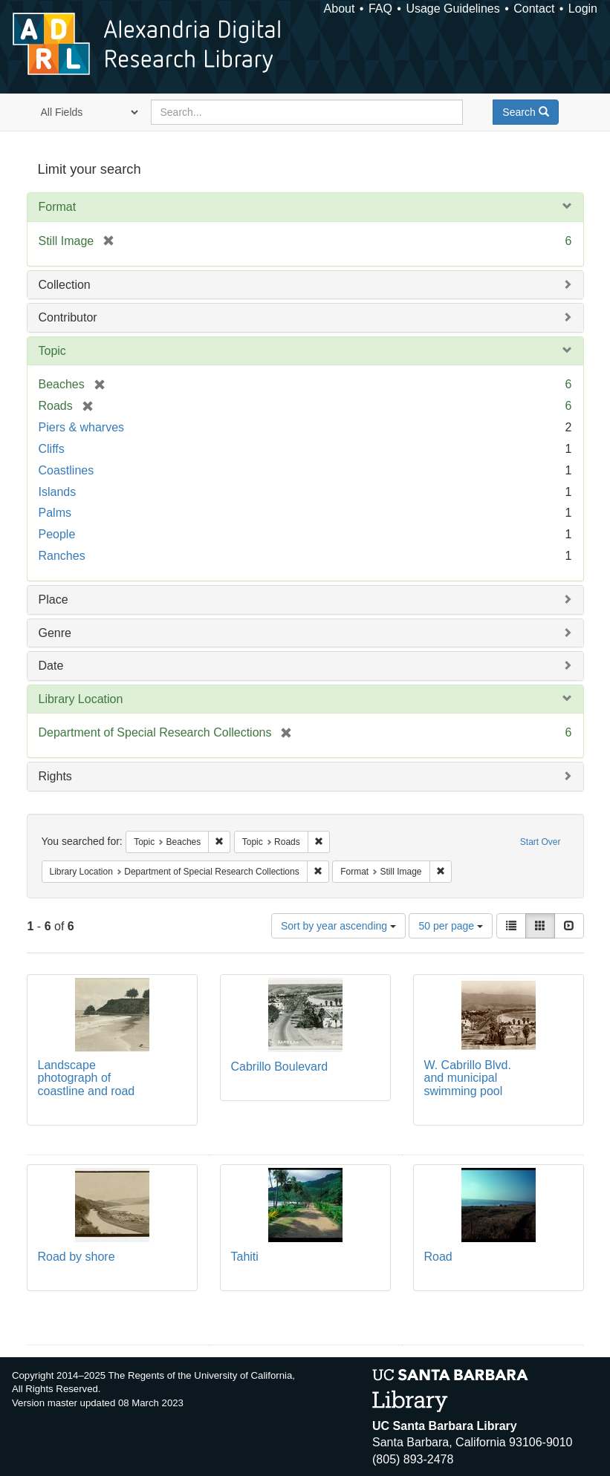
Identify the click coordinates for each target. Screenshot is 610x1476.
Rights (55, 776)
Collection (65, 284)
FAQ (380, 8)
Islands (58, 492)
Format (58, 206)
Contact (533, 8)
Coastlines (66, 470)
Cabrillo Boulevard (279, 1066)
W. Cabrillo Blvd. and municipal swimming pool (467, 1078)
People (57, 534)
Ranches (62, 555)
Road (438, 1256)
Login (582, 8)
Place (53, 599)
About (339, 8)
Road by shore (76, 1256)
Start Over (540, 842)
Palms (55, 512)
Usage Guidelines (452, 8)
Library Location (81, 699)
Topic (52, 350)
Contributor (68, 317)
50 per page (450, 926)
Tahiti (245, 1256)
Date (51, 665)
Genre (55, 633)
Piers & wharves (82, 427)
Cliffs (52, 449)
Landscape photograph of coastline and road (86, 1078)
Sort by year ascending (338, 926)
